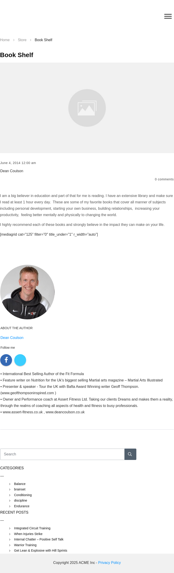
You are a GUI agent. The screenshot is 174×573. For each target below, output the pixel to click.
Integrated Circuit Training (32, 528)
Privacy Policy (109, 563)
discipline (20, 500)
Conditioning (23, 495)
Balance (20, 484)
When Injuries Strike (28, 534)
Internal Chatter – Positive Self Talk (39, 539)
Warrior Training (25, 545)
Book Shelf (16, 54)
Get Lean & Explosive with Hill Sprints (40, 550)
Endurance (21, 506)
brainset (19, 489)
